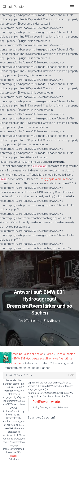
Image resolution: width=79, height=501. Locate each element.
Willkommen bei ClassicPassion (23, 354)
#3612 (71, 375)
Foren (49, 354)
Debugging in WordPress (54, 179)
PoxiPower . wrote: (47, 402)
